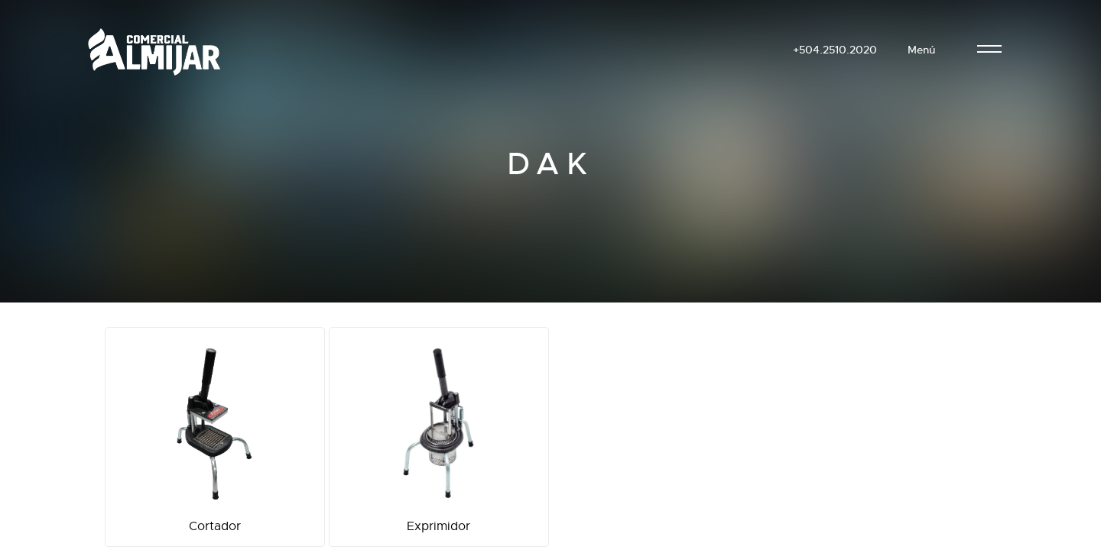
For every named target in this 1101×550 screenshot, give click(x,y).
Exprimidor (439, 437)
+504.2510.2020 (835, 50)
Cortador (215, 437)
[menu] (989, 50)
